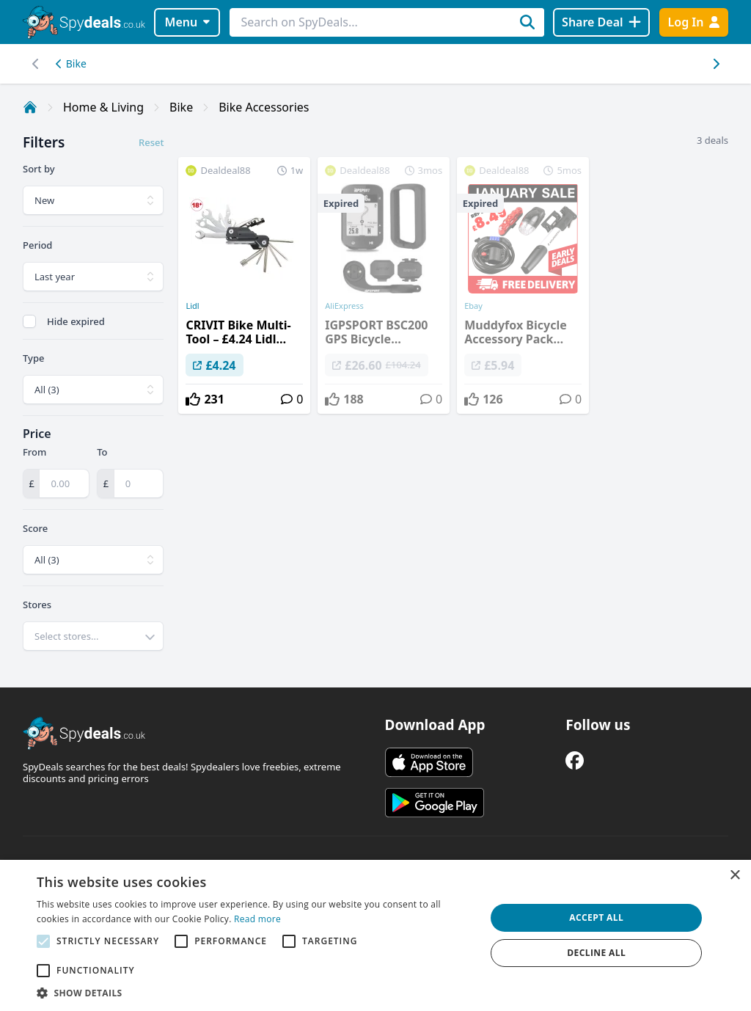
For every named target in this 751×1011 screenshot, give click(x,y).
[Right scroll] (35, 63)
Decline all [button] (596, 952)
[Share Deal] (601, 22)
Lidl (192, 306)
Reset (151, 142)
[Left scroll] (715, 63)
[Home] (30, 107)
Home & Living (103, 107)
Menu (187, 22)
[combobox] (93, 636)
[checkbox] (29, 321)
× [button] (734, 875)
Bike (71, 63)
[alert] (375, 935)
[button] (254, 992)
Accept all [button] (596, 917)
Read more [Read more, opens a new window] (257, 919)
